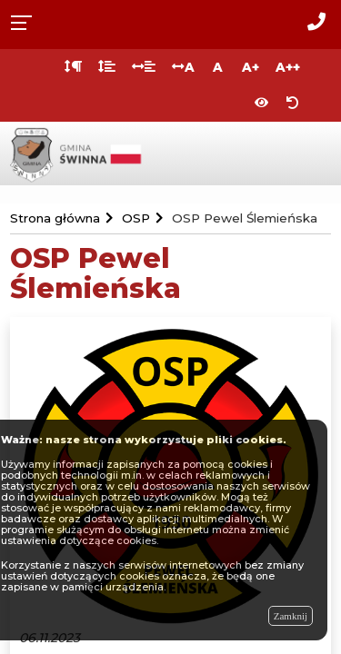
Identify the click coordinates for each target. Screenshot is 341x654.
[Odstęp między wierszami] (107, 67)
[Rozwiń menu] (27, 21)
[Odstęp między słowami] (143, 67)
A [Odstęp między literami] (183, 67)
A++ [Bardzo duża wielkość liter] (288, 67)
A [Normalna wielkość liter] (218, 67)
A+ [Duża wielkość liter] (250, 67)
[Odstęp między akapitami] (73, 67)
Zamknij (290, 615)
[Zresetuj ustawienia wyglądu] (292, 103)
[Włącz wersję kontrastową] (262, 103)
